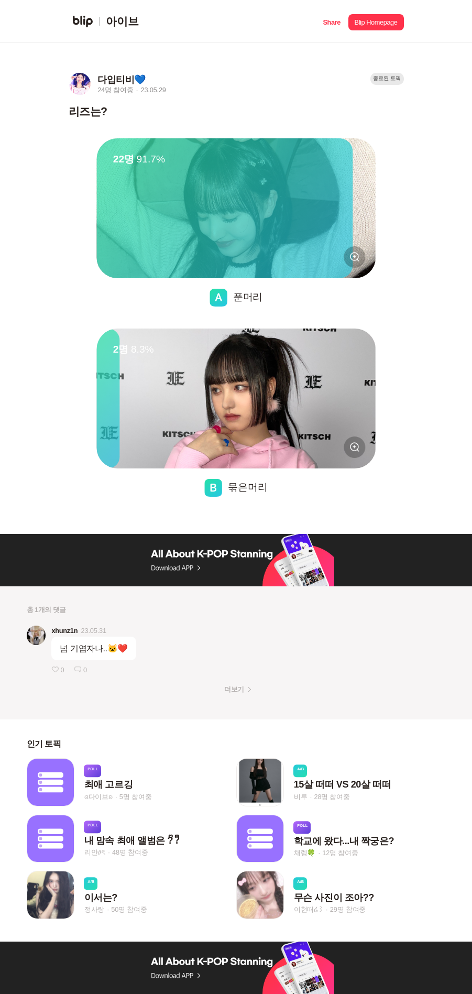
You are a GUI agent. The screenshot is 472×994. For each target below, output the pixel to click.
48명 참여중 (130, 853)
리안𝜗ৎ (94, 853)
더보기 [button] (234, 689)
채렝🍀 (304, 853)
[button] (332, 21)
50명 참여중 (129, 909)
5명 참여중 (135, 797)
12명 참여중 (340, 853)
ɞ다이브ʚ (98, 797)
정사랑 (94, 909)
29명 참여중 (348, 909)
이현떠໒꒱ (308, 909)
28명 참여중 (331, 797)
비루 (301, 797)
